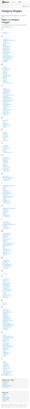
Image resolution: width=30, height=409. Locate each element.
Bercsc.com (5, 72)
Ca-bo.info (5, 88)
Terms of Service (6, 398)
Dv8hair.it (5, 127)
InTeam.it (5, 199)
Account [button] (25, 6)
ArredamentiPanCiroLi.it (8, 59)
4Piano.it (4, 33)
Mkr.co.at (5, 248)
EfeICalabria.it (6, 136)
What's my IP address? (7, 385)
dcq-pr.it (4, 121)
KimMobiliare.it (6, 210)
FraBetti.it (5, 151)
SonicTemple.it (6, 344)
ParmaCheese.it (6, 278)
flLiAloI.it (4, 149)
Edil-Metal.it (5, 135)
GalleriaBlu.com (6, 157)
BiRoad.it (5, 77)
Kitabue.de (5, 212)
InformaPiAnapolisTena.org (8, 196)
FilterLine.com (6, 147)
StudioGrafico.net (6, 353)
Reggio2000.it (6, 314)
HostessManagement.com (8, 177)
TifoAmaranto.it (6, 364)
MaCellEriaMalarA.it (7, 233)
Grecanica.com (6, 168)
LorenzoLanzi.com (6, 228)
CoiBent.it (5, 108)
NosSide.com (5, 268)
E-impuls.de (5, 133)
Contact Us (5, 394)
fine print (20, 406)
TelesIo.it (4, 361)
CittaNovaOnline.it (6, 107)
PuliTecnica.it (5, 297)
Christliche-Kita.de (6, 101)
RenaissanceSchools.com (8, 320)
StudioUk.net (5, 354)
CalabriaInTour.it (6, 92)
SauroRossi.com (6, 338)
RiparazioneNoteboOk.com (8, 324)
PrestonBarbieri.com (7, 290)
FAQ (4, 395)
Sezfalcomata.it (6, 340)
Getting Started (6, 397)
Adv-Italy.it (5, 41)
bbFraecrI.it (5, 71)
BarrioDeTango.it (6, 69)
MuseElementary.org (7, 253)
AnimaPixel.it (5, 53)
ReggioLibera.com (6, 318)
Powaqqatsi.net (6, 288)
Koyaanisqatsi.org (6, 216)
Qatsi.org (5, 302)
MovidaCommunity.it (7, 250)
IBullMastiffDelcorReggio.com (9, 185)
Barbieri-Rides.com (7, 68)
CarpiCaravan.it (6, 93)
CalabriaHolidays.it (7, 91)
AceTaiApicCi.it (6, 39)
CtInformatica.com (6, 113)
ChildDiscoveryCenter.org (8, 100)
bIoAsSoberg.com (6, 76)
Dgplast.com (5, 123)
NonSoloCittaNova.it (7, 265)
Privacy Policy (5, 399)
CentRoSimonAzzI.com (7, 99)
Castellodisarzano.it (7, 97)
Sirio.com (5, 341)
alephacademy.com (7, 49)
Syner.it (4, 356)
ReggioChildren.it (6, 317)
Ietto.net (4, 188)
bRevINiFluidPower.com (8, 83)
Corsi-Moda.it (5, 111)
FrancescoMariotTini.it (7, 152)
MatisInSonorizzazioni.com (8, 242)
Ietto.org (4, 189)
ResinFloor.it (5, 321)
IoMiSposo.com (6, 200)
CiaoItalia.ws (5, 103)
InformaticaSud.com (7, 197)
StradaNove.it (5, 348)
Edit (19, 2)
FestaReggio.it (6, 145)
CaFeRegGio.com (6, 89)
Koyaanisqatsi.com (7, 214)
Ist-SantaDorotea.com (7, 203)
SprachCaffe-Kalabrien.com (8, 346)
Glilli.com (5, 164)
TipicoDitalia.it (6, 365)
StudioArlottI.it (6, 352)
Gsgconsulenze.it (6, 171)
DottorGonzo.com (6, 124)
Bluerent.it (5, 80)
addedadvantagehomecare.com (9, 40)
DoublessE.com (6, 125)
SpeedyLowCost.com (7, 345)
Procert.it (5, 293)
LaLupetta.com (6, 221)
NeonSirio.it (5, 262)
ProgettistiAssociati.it (7, 294)
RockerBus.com (6, 329)
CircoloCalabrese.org (7, 104)
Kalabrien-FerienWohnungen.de (9, 208)
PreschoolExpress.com (7, 289)
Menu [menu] (14, 2)
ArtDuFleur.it (5, 60)
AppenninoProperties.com (8, 56)
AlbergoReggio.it (6, 47)
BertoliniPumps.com (7, 75)
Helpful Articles (6, 387)
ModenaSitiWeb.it (6, 249)
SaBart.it (4, 334)
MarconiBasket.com (7, 238)
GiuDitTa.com (5, 163)
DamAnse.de (5, 120)
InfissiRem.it (5, 195)
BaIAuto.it (5, 67)
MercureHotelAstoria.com (8, 244)
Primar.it (4, 292)
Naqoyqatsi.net (6, 261)
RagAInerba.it (6, 309)
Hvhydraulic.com (6, 180)
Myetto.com (5, 254)
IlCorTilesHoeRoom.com (8, 193)
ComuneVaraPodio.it (7, 109)
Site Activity (5, 383)
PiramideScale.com (7, 282)
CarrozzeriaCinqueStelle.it (8, 95)
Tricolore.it (5, 369)
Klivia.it (4, 213)
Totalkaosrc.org (6, 366)
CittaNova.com (6, 105)
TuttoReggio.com (6, 373)
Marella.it (5, 241)
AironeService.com (7, 45)
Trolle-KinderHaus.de (7, 370)
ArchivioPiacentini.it (7, 57)
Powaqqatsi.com (6, 286)
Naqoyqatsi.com (6, 260)
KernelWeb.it (5, 209)
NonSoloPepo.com (7, 266)
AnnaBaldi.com (6, 55)
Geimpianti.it (5, 161)
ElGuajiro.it (5, 137)
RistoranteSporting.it (7, 326)
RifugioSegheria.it (6, 322)
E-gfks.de (5, 132)
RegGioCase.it (6, 316)
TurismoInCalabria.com (7, 372)
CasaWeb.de (5, 96)
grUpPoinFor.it (6, 169)
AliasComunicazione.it (7, 52)
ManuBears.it (5, 236)
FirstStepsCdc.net (6, 148)
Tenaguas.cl (5, 362)
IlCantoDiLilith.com (7, 192)
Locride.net (5, 225)
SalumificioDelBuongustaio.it (9, 337)
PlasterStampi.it (6, 284)
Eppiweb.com (5, 140)
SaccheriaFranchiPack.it (8, 336)
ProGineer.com (6, 296)
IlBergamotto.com (6, 191)
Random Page (6, 381)
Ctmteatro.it (5, 115)
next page (10, 27)
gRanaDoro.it (5, 165)
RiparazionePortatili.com (8, 325)
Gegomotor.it (5, 160)
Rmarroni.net (5, 328)
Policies (4, 401)
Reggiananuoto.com (7, 312)
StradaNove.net (6, 349)
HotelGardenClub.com (7, 179)
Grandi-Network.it (6, 167)
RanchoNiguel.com (7, 310)
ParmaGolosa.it (6, 280)
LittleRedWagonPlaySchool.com (9, 224)
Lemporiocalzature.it (7, 222)
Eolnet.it (4, 139)
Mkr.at (4, 246)
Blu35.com (5, 79)
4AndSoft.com (6, 32)
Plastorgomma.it (6, 285)
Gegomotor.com (6, 159)
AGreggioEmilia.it (6, 43)
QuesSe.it (5, 304)
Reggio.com (5, 313)
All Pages (5, 384)
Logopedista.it (6, 226)
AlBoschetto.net (6, 48)
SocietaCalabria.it (6, 342)
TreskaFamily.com (6, 368)
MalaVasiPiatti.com (7, 234)
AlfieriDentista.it (6, 51)
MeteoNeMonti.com (7, 245)
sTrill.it (4, 350)
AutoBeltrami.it (6, 61)
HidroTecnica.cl (6, 176)
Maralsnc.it (5, 237)
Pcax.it (4, 281)
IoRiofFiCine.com (6, 201)
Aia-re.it (4, 44)
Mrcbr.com (5, 252)
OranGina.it (5, 273)
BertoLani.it (5, 73)
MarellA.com (5, 240)
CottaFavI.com (6, 112)
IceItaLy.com (5, 187)
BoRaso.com (5, 81)
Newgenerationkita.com (8, 264)
